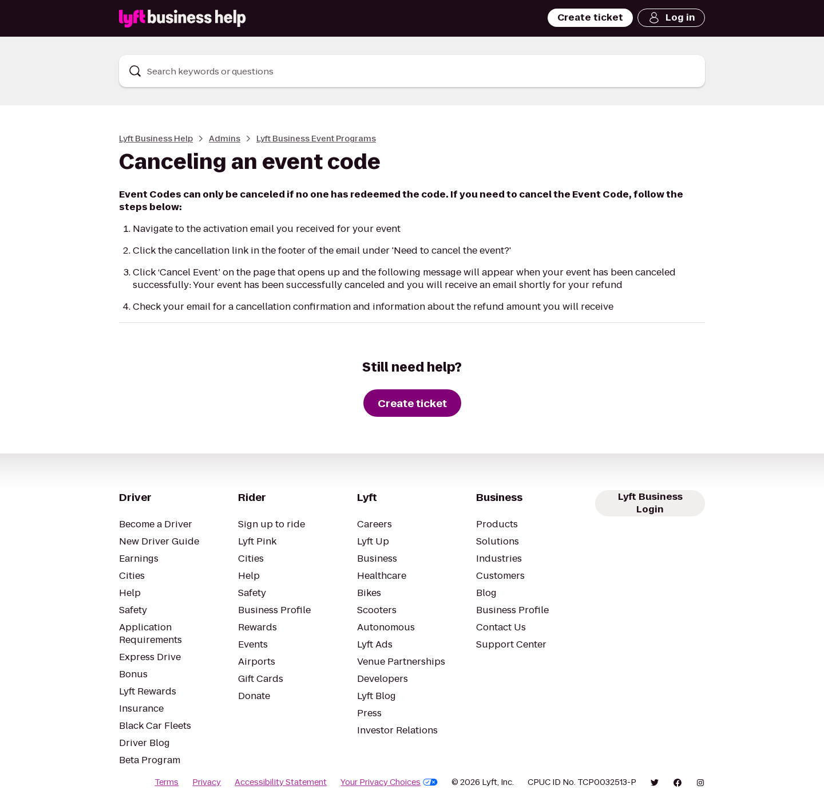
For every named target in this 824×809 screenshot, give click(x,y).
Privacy (206, 782)
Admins (224, 138)
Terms (166, 782)
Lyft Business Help (156, 138)
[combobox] (412, 71)
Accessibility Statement (281, 782)
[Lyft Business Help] (182, 18)
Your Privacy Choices (389, 782)
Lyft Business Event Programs (316, 138)
